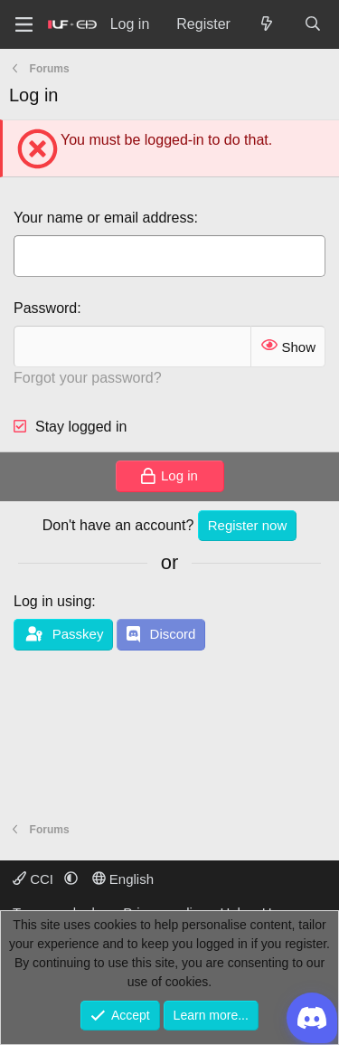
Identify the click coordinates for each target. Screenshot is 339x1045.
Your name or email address (104, 217)
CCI (35, 879)
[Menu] (23, 25)
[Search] (312, 24)
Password (45, 308)
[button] (71, 878)
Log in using (52, 601)
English (123, 879)
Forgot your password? (88, 377)
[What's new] (267, 24)
